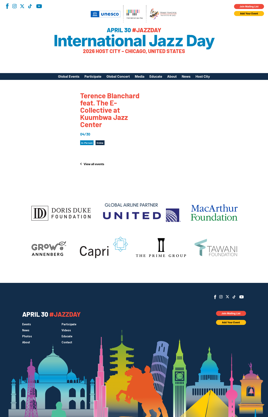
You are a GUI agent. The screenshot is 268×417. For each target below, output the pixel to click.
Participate (92, 76)
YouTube (39, 6)
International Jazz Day (134, 40)
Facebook (7, 6)
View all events (94, 164)
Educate (155, 76)
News (186, 76)
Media (139, 76)
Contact (67, 342)
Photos (27, 336)
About (172, 76)
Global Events (68, 76)
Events (26, 324)
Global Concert (118, 76)
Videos (66, 330)
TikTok (30, 6)
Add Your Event (249, 13)
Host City (202, 76)
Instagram (14, 6)
